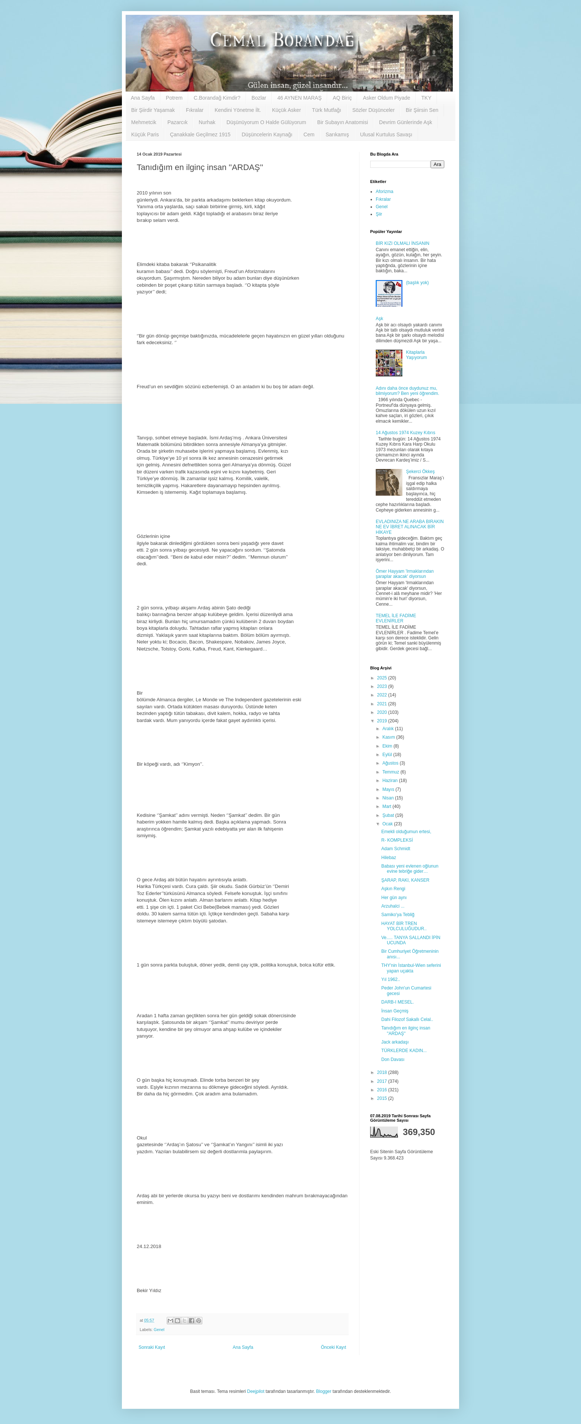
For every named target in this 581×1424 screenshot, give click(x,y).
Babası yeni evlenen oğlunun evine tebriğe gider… (409, 869)
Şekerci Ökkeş (420, 471)
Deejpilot (256, 1391)
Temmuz (391, 772)
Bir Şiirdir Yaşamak (153, 110)
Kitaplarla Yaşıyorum (416, 355)
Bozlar (259, 98)
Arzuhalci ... (393, 906)
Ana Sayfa (143, 98)
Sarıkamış (337, 134)
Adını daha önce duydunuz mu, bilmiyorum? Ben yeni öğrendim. (407, 391)
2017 (382, 1081)
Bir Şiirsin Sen (422, 110)
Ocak (388, 823)
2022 (382, 695)
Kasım (389, 737)
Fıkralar (194, 110)
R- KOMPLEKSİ (397, 840)
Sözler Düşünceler (373, 110)
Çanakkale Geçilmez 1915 (200, 134)
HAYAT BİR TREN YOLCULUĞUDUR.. (403, 926)
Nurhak (207, 122)
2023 (382, 686)
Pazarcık (177, 122)
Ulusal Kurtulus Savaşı (386, 134)
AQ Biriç (342, 98)
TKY (426, 98)
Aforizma (384, 191)
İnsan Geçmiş (394, 1011)
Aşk (379, 318)
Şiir (379, 214)
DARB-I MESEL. (397, 1002)
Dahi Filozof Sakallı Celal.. (407, 1019)
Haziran (390, 780)
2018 (382, 1072)
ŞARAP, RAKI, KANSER (405, 880)
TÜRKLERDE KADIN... (404, 1050)
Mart (387, 806)
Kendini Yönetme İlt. (238, 110)
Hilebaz (388, 857)
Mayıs (388, 789)
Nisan (388, 798)
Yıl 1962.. (390, 979)
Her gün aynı (394, 897)
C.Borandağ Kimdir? (217, 98)
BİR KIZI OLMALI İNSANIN (402, 243)
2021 (382, 703)
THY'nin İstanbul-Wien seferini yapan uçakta (411, 968)
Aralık (388, 728)
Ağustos (391, 763)
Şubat (388, 815)
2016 (382, 1089)
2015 (382, 1098)
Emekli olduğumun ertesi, (406, 831)
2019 (382, 720)
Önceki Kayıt (333, 1347)
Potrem (174, 98)
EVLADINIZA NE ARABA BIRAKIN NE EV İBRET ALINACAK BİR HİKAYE (410, 527)
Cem (309, 134)
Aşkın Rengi (393, 888)
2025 (382, 678)
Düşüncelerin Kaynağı (267, 134)
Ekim (388, 746)
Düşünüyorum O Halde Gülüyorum (266, 122)
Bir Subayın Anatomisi (342, 122)
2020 (382, 712)
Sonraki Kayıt (152, 1347)
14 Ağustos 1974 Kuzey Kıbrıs (405, 432)
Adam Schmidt (395, 848)
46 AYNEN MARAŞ (299, 98)
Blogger (323, 1391)
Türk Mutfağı (326, 110)
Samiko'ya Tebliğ (397, 914)
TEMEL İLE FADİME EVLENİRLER (396, 618)
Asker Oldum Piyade (386, 98)
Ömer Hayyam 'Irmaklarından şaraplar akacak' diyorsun (405, 574)
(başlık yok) (417, 282)
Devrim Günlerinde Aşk (405, 122)
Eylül (387, 754)
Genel (159, 1329)
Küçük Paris (145, 134)
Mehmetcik (143, 122)
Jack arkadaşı (395, 1042)
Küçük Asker (286, 110)
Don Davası (393, 1059)
